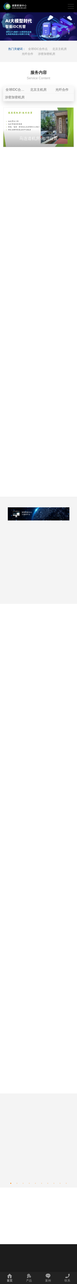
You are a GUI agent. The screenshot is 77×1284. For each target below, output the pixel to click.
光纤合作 (27, 53)
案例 (48, 1277)
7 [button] (48, 1182)
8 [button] (54, 1182)
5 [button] (35, 1182)
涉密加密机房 (46, 53)
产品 (29, 1277)
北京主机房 (59, 49)
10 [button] (66, 1182)
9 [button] (60, 1182)
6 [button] (42, 1182)
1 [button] (34, 36)
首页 (10, 1277)
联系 (67, 1277)
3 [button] (23, 1182)
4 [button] (29, 1182)
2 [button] (43, 36)
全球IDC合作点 (37, 49)
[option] (38, 26)
